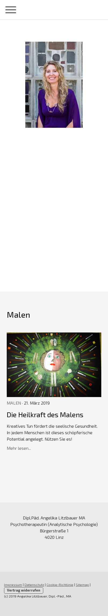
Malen (14, 402)
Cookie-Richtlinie (59, 584)
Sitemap (82, 584)
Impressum (13, 584)
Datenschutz (34, 584)
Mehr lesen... (19, 448)
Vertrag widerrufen (23, 590)
